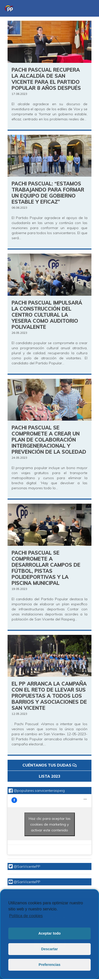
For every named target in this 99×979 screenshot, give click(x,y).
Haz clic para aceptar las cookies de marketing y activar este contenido (50, 824)
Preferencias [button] (49, 965)
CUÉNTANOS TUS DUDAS (49, 765)
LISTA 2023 (49, 776)
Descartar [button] (49, 949)
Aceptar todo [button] (49, 933)
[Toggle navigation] (88, 8)
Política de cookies (26, 916)
